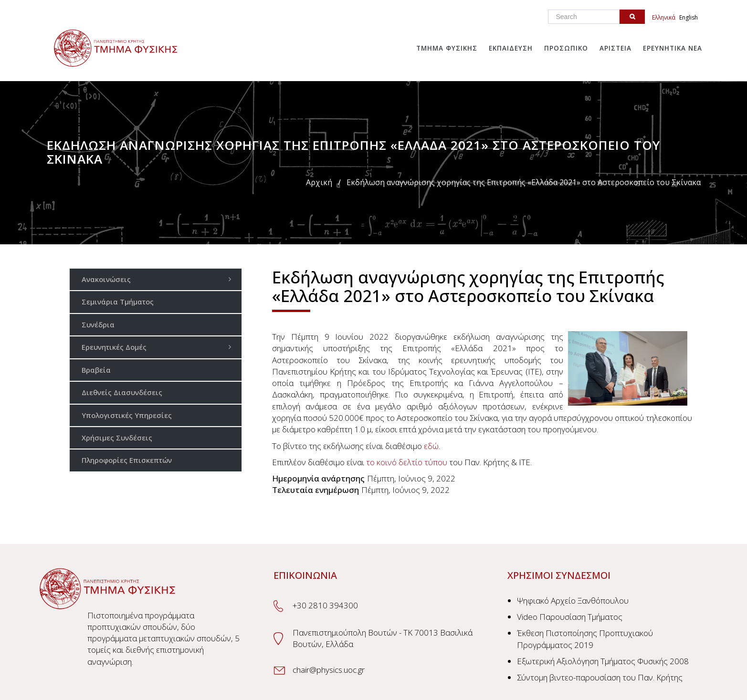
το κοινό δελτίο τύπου (406, 462)
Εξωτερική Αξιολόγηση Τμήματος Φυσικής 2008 (603, 661)
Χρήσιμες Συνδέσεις (117, 437)
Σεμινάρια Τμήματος (118, 301)
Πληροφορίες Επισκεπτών (127, 460)
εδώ (431, 445)
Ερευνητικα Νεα (672, 48)
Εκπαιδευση (511, 48)
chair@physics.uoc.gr (329, 669)
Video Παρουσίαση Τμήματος (569, 616)
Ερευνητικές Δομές (159, 347)
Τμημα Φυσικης (446, 48)
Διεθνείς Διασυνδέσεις (122, 392)
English (688, 17)
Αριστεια (615, 48)
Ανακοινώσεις (159, 279)
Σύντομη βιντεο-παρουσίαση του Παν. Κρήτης (600, 677)
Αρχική (319, 182)
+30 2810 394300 (325, 605)
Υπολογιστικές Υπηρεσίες (127, 415)
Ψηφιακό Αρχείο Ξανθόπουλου (573, 600)
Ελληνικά (663, 17)
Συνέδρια (98, 324)
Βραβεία (96, 370)
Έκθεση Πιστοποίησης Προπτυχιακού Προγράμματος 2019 (585, 638)
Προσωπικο (566, 48)
